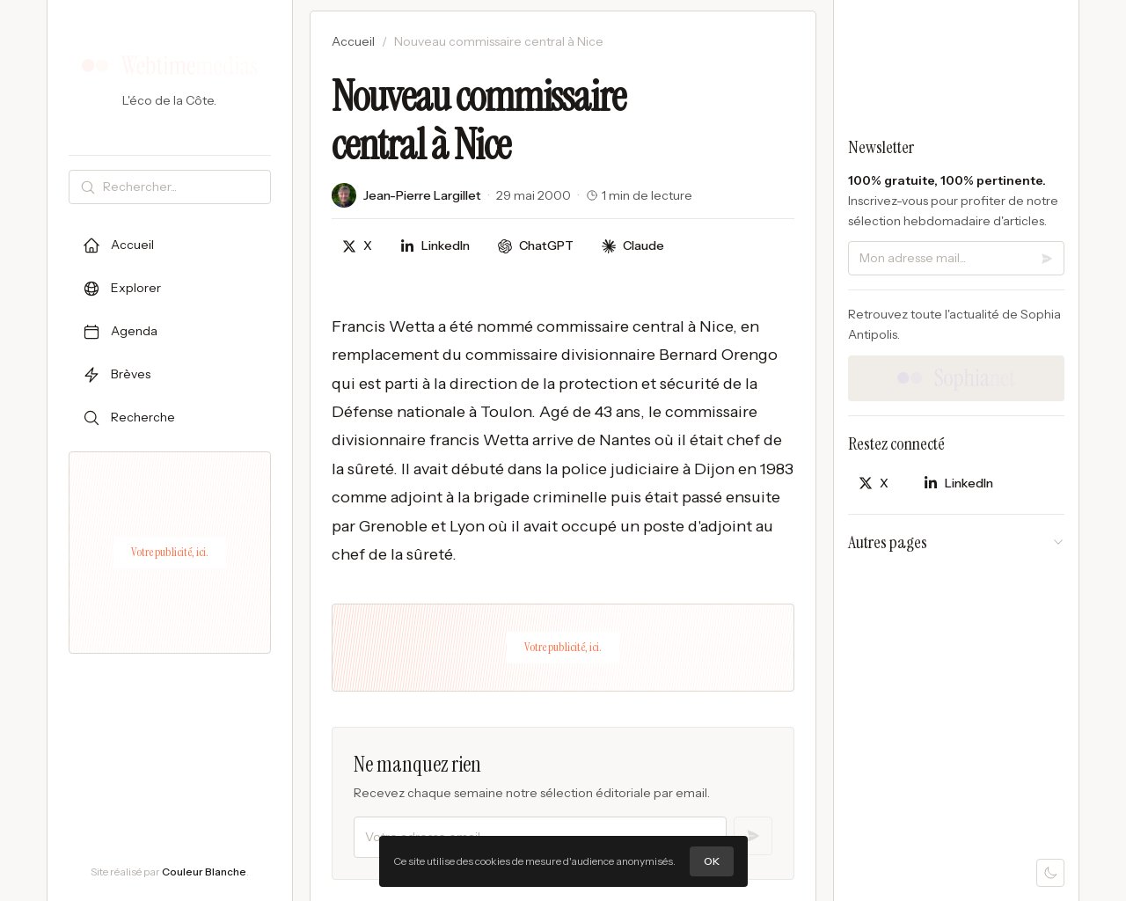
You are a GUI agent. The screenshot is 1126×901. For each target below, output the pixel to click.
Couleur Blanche (204, 871)
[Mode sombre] (1050, 873)
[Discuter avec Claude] (633, 246)
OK (712, 861)
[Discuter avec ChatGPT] (535, 246)
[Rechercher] (183, 187)
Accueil (353, 41)
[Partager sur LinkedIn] (435, 246)
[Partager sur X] (357, 246)
